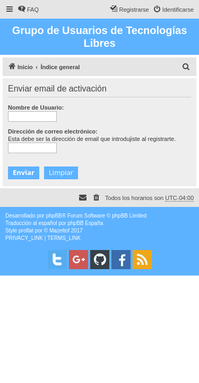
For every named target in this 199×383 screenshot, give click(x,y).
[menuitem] (28, 9)
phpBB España (85, 223)
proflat (26, 231)
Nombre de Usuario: (36, 107)
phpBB (54, 216)
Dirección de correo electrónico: (53, 131)
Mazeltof (59, 231)
